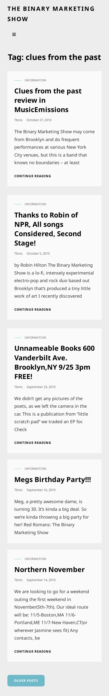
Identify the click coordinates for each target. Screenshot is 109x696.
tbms (18, 120)
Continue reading (32, 176)
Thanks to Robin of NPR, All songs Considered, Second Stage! (47, 228)
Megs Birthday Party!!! (52, 478)
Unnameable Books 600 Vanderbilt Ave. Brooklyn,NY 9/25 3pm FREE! (54, 362)
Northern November (49, 567)
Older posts (26, 680)
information (35, 80)
